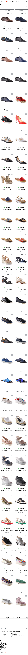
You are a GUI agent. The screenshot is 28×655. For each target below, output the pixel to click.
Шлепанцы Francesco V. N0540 (21, 510)
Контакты (4, 633)
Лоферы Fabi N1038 (21, 48)
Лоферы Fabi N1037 (7, 68)
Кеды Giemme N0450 (21, 610)
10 (17, 617)
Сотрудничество (14, 634)
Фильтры (21, 10)
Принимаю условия (11, 631)
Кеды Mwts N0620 (7, 350)
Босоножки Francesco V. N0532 (7, 550)
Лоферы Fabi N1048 (7, 28)
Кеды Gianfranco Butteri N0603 (7, 370)
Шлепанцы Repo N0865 (7, 229)
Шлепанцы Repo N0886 (21, 189)
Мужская (4, 635)
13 (24, 617)
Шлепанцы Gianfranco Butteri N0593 (21, 390)
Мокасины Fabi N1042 (7, 48)
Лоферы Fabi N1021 (7, 109)
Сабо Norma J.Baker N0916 (7, 189)
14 (26, 617)
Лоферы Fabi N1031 (7, 89)
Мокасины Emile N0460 (21, 590)
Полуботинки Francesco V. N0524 (7, 570)
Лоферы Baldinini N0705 (7, 329)
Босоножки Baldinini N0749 (21, 289)
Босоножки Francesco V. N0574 (21, 450)
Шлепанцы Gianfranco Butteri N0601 (7, 390)
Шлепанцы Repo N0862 (21, 249)
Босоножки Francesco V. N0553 (7, 490)
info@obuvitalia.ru (3, 644)
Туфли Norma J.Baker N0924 (21, 169)
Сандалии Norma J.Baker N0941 (7, 149)
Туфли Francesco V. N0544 (7, 510)
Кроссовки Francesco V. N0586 (21, 410)
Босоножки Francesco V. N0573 (7, 470)
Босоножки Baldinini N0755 (7, 289)
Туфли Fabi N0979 (21, 129)
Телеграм (2, 645)
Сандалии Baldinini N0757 (21, 269)
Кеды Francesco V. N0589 (7, 410)
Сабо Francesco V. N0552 (21, 490)
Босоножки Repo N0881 (21, 209)
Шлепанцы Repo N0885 (7, 209)
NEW (3, 637)
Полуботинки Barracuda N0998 (21, 109)
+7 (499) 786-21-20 (3, 642)
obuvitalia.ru (5, 652)
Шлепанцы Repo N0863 (7, 249)
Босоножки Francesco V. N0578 (21, 430)
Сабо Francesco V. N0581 (7, 430)
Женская (4, 634)
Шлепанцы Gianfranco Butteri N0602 (21, 370)
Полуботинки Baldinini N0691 (21, 329)
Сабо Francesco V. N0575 (7, 450)
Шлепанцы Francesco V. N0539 (7, 530)
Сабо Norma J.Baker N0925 (7, 169)
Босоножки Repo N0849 (7, 269)
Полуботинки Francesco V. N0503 (7, 590)
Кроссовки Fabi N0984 (7, 129)
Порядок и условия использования (17, 635)
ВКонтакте (2, 646)
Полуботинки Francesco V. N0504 (21, 570)
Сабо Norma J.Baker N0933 (21, 149)
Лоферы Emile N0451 (7, 610)
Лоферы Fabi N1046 (21, 28)
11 (19, 617)
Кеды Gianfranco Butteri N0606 (21, 350)
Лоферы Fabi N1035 (21, 68)
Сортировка (7, 10)
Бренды (4, 636)
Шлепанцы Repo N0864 (21, 229)
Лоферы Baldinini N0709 (7, 309)
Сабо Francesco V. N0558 (21, 470)
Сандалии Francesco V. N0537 (21, 530)
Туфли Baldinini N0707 (21, 309)
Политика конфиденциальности (14, 631)
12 (21, 617)
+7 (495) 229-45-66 (3, 643)
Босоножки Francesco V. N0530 (21, 550)
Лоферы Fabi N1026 (21, 89)
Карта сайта (13, 633)
